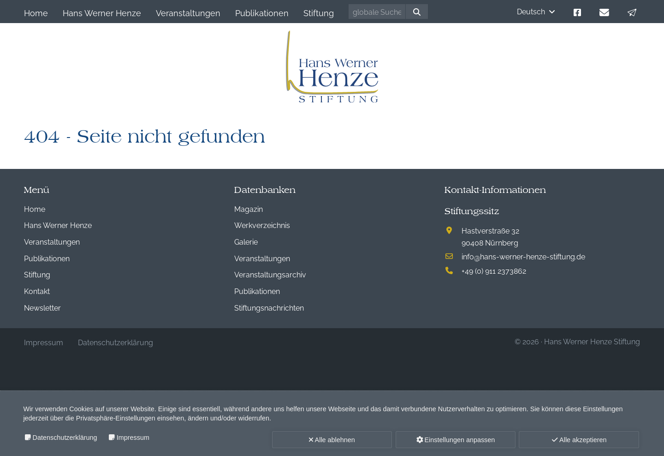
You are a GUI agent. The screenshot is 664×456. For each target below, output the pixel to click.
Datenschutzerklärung (65, 437)
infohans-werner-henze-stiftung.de (523, 256)
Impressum (133, 437)
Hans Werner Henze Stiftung (592, 341)
